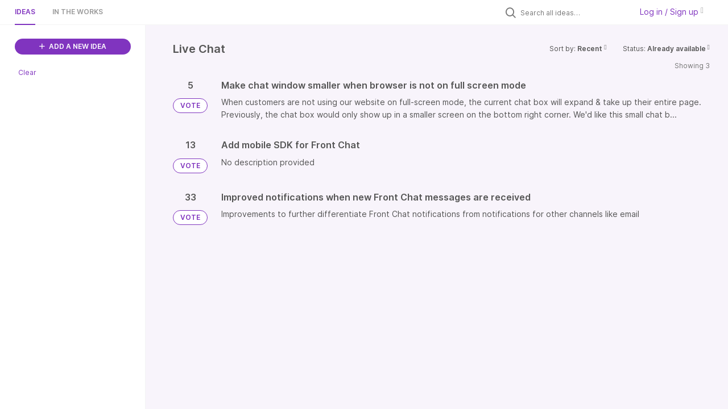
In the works (77, 11)
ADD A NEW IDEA (72, 46)
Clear (27, 72)
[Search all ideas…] (573, 12)
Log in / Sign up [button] (672, 11)
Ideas (25, 11)
